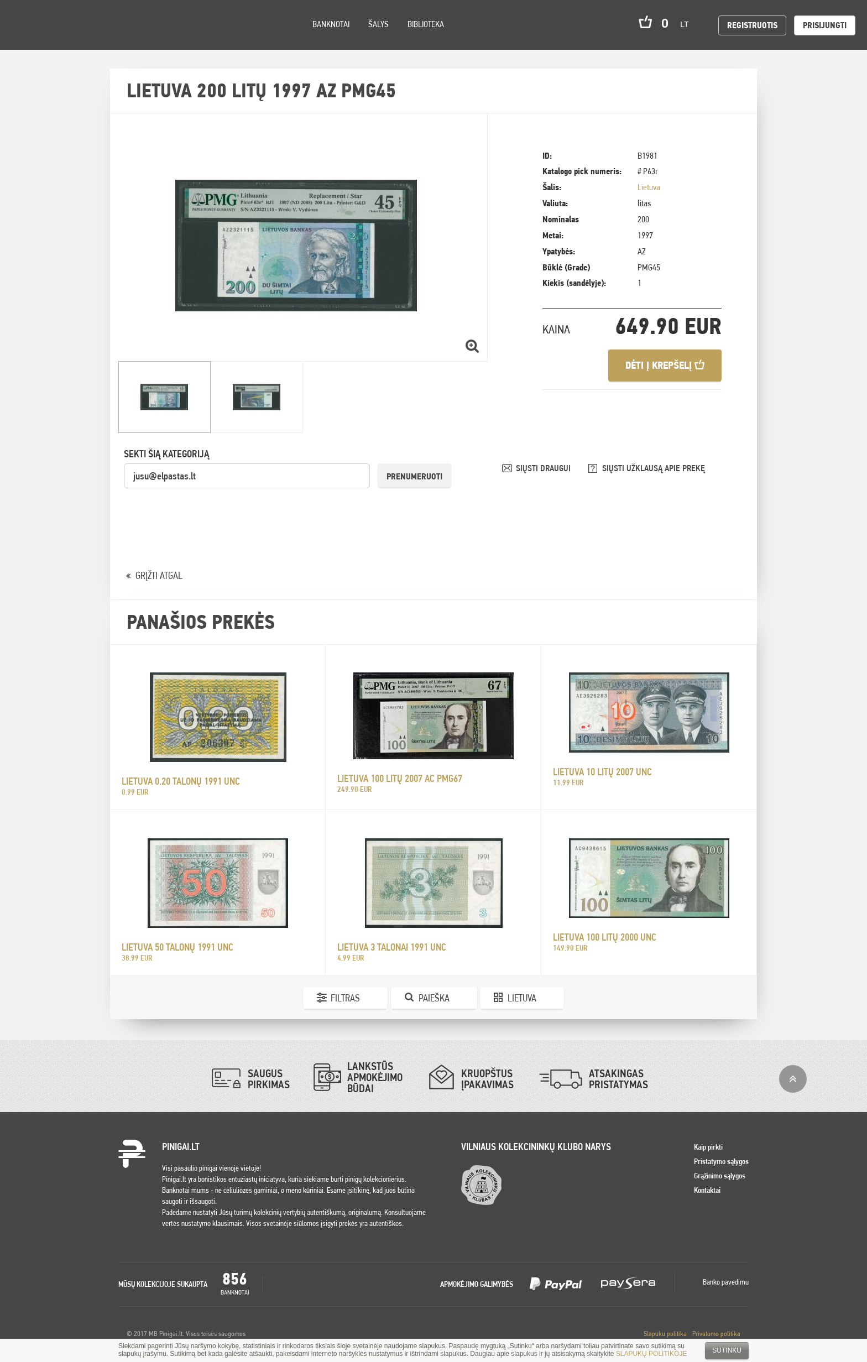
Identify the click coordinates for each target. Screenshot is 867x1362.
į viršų (793, 1079)
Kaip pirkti (708, 1146)
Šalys (378, 24)
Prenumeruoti (414, 476)
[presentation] (208, 511)
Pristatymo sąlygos (721, 1161)
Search (100, 39)
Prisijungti (825, 25)
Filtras (345, 998)
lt (688, 24)
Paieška (434, 998)
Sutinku (726, 1350)
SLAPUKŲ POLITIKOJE (651, 1354)
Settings (71, 38)
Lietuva (649, 187)
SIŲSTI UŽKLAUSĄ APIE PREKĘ (653, 468)
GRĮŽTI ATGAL (158, 575)
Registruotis (752, 25)
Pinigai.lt (25, 25)
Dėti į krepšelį (664, 365)
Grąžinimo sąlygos (719, 1175)
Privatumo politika (716, 1333)
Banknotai (330, 24)
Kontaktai (707, 1190)
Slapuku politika (665, 1333)
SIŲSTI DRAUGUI (544, 468)
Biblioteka (426, 24)
